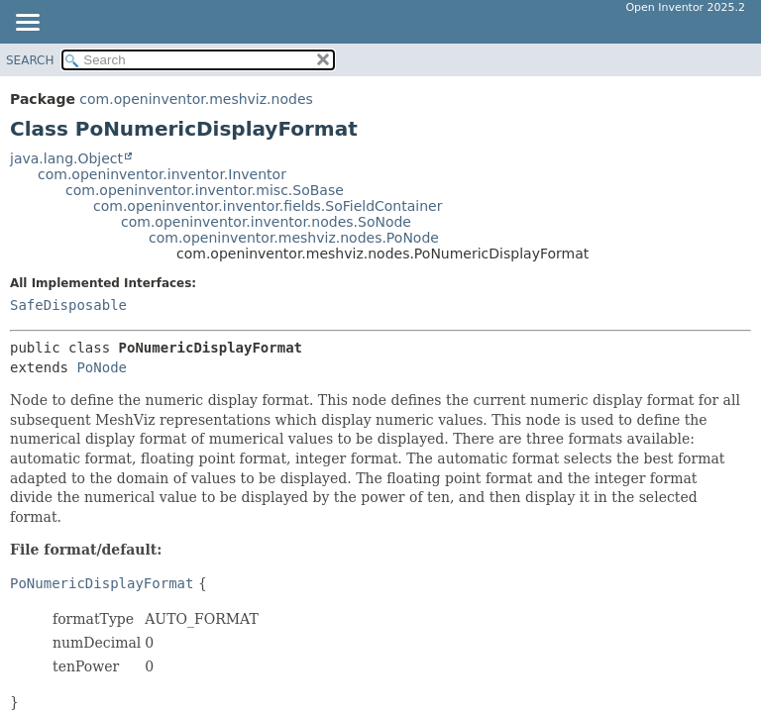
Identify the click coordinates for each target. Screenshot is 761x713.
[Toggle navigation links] (27, 24)
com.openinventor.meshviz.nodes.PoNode (294, 238)
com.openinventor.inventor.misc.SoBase (204, 190)
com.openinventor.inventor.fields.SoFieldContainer (267, 206)
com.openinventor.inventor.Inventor (162, 174)
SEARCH (30, 60)
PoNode (101, 367)
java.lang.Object (66, 158)
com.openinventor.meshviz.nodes (195, 99)
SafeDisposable (68, 305)
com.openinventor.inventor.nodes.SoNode (266, 222)
